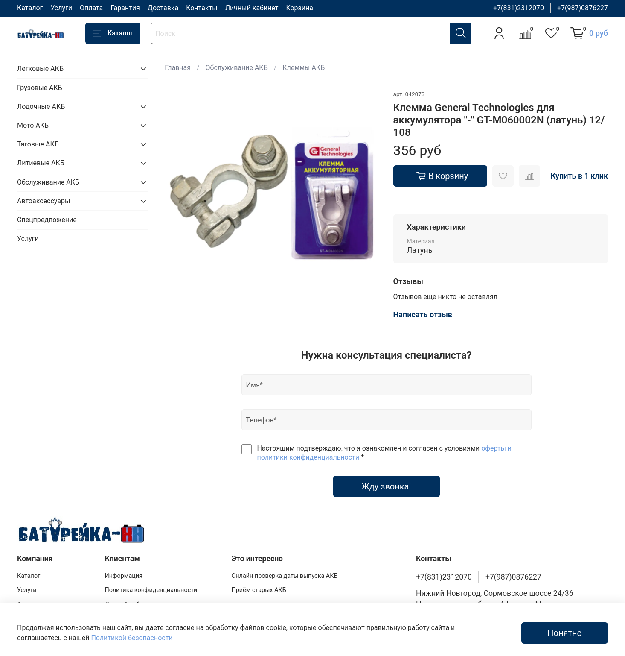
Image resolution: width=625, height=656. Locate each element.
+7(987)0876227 (582, 8)
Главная (178, 68)
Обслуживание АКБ (237, 68)
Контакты (201, 8)
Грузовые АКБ (39, 88)
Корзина (299, 8)
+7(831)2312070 (518, 8)
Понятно (564, 633)
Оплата (91, 8)
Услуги (61, 8)
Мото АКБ (33, 125)
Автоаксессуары (43, 201)
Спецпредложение (47, 220)
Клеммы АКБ (303, 68)
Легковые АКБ (40, 68)
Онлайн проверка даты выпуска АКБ (284, 576)
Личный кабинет (252, 8)
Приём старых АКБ (258, 590)
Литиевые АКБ (40, 163)
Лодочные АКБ (41, 106)
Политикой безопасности (131, 638)
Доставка (163, 8)
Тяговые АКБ (38, 144)
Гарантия (125, 8)
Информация (123, 576)
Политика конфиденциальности (151, 590)
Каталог (30, 8)
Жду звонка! (386, 486)
